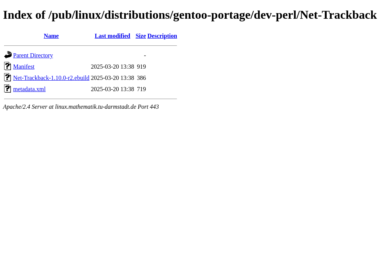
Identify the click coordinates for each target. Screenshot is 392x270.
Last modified (113, 36)
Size (140, 36)
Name (51, 36)
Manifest (24, 66)
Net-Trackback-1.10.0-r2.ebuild (51, 78)
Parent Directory (33, 55)
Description (162, 36)
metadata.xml (29, 89)
